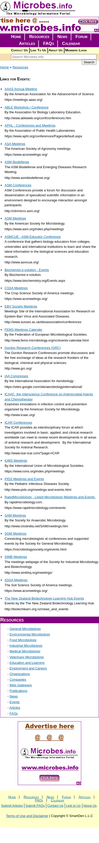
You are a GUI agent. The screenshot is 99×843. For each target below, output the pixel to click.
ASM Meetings (15, 218)
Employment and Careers (28, 668)
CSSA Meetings (16, 288)
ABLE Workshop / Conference (26, 107)
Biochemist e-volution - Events (27, 270)
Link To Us (38, 50)
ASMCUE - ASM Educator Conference (33, 237)
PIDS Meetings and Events (24, 479)
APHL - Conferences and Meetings (30, 125)
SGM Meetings (15, 533)
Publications (18, 691)
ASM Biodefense (17, 162)
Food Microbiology (23, 640)
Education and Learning (27, 663)
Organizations (20, 674)
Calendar (71, 43)
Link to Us (73, 806)
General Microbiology (25, 629)
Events (15, 702)
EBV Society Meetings (21, 306)
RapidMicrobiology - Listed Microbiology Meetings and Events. (50, 497)
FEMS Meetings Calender (23, 330)
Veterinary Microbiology (27, 657)
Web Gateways (21, 685)
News (62, 36)
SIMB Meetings (16, 557)
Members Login (76, 50)
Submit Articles (12, 806)
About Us (56, 50)
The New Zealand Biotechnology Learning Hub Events (44, 598)
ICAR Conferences (18, 422)
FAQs (48, 43)
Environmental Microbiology (30, 634)
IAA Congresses (16, 376)
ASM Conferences (18, 185)
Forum (81, 36)
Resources (39, 36)
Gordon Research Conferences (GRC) (33, 348)
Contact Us (19, 50)
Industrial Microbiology (26, 645)
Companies (18, 679)
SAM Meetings (15, 515)
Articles (27, 43)
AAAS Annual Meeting (21, 89)
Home (16, 36)
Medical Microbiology (25, 651)
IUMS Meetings (16, 460)
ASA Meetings (15, 144)
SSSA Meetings (16, 580)
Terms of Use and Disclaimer (27, 816)
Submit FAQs (35, 806)
